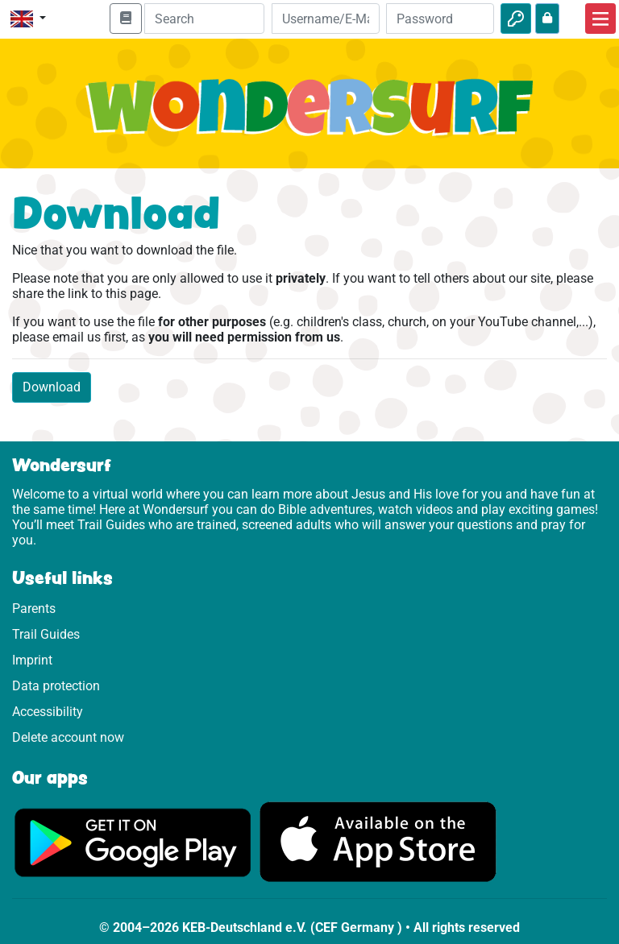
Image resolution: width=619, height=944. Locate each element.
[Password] (440, 18)
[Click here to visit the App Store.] (378, 841)
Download (52, 387)
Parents (34, 608)
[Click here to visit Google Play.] (133, 841)
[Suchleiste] (204, 18)
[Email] (326, 18)
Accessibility (47, 711)
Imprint (32, 660)
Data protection (56, 686)
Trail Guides (46, 634)
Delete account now (68, 737)
